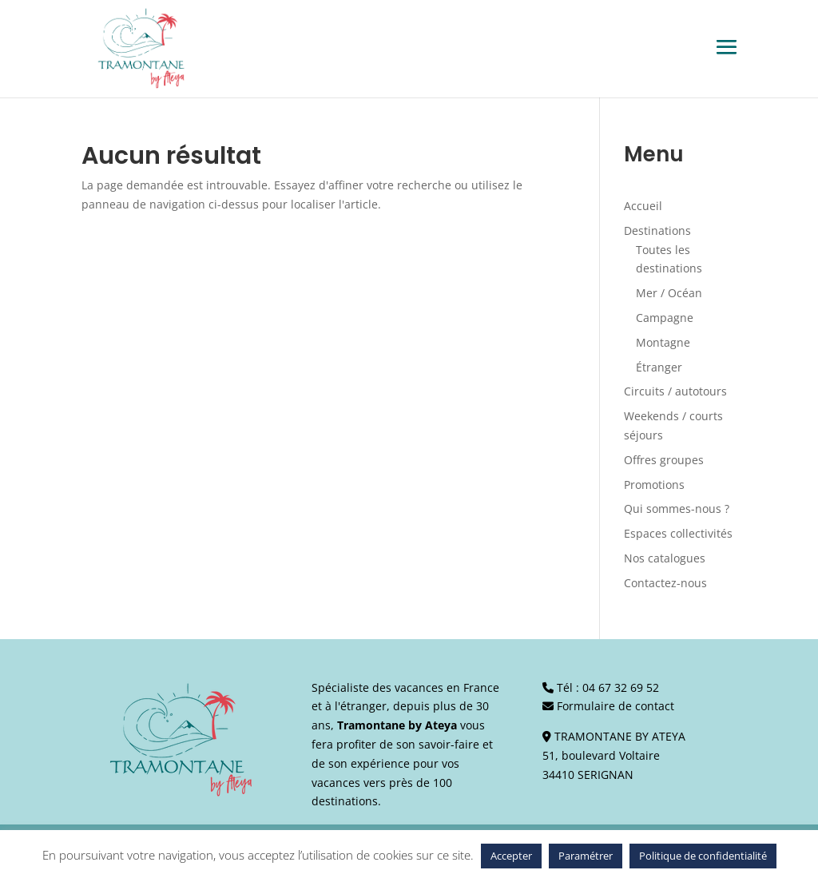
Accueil (643, 205)
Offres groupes (664, 459)
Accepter (511, 855)
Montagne (663, 342)
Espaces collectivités (678, 533)
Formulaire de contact (615, 705)
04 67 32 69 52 (620, 687)
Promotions (654, 484)
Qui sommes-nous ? (676, 508)
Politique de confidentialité (703, 855)
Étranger (659, 367)
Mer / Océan (669, 292)
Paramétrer (585, 855)
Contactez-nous (665, 582)
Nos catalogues (664, 558)
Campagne (664, 317)
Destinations (657, 230)
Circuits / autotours (675, 391)
